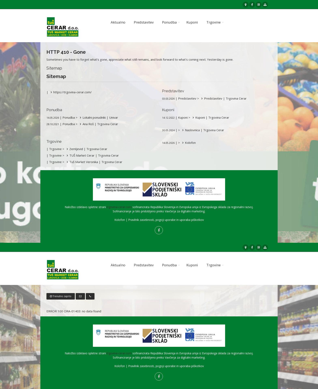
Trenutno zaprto (60, 296)
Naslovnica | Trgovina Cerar (202, 130)
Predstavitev (144, 22)
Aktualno (118, 22)
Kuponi (192, 22)
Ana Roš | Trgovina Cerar (98, 124)
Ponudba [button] (169, 22)
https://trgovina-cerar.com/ (70, 92)
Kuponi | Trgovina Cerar (210, 117)
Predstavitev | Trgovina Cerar (223, 98)
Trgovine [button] (213, 22)
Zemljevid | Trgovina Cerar (86, 149)
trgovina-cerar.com (119, 207)
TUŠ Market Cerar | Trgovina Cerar (92, 155)
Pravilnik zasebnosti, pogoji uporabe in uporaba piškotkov (166, 220)
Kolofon (188, 143)
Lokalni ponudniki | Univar (98, 117)
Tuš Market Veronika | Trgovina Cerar (93, 162)
